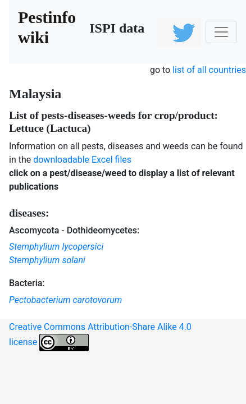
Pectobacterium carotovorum (65, 300)
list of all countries (209, 70)
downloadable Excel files (82, 159)
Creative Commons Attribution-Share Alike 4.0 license (100, 336)
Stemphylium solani (47, 260)
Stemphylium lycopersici (56, 246)
